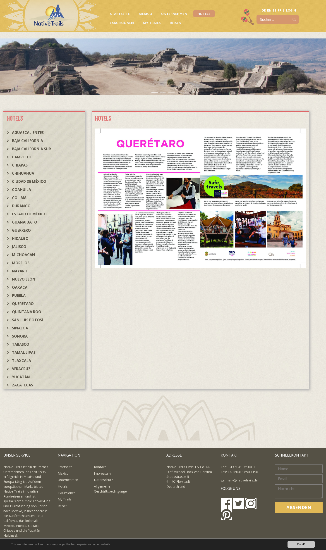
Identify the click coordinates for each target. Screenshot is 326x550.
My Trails (152, 22)
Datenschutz (103, 480)
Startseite (120, 13)
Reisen (175, 22)
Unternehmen (174, 13)
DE (264, 10)
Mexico (145, 13)
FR (279, 10)
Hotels (204, 13)
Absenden (298, 507)
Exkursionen (122, 22)
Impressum (102, 473)
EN (269, 10)
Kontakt (100, 467)
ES (274, 10)
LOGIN (291, 10)
